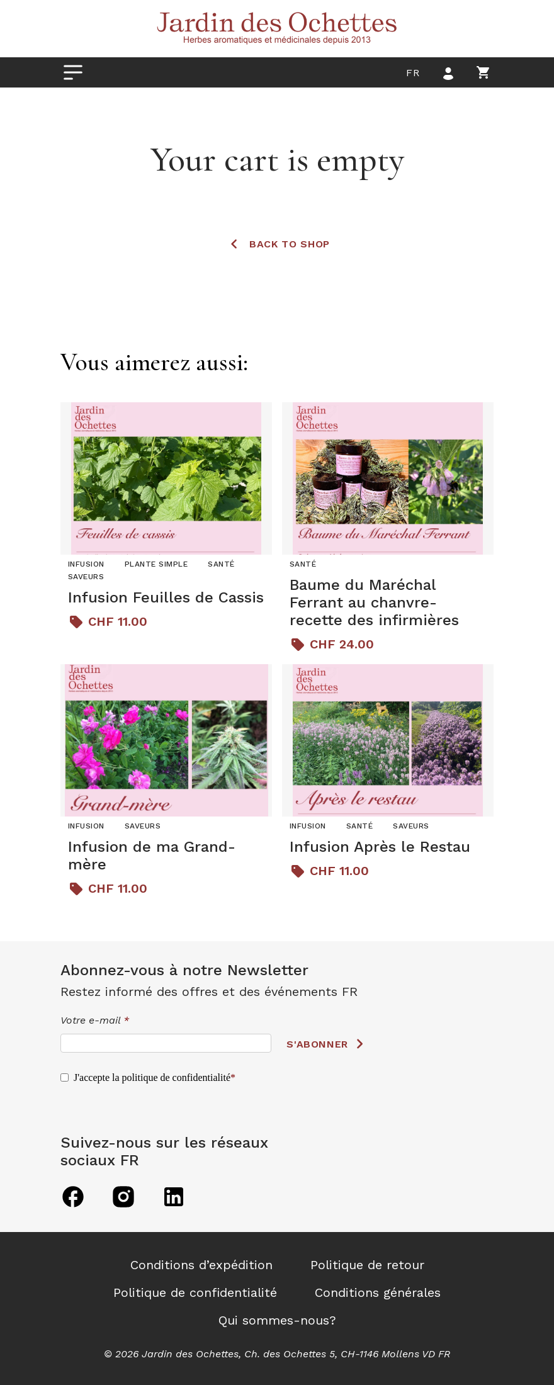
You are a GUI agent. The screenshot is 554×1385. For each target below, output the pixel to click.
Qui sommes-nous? (277, 1320)
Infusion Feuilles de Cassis (166, 597)
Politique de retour (367, 1264)
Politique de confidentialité (195, 1292)
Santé (221, 564)
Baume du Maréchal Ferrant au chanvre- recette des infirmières (374, 602)
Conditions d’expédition (201, 1264)
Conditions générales (378, 1292)
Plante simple (156, 564)
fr (412, 73)
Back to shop (289, 244)
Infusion (86, 564)
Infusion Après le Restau (380, 847)
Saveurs (86, 576)
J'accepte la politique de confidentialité (152, 1077)
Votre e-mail (94, 1020)
